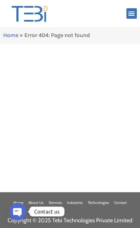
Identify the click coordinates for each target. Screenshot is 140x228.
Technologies (98, 202)
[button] (131, 13)
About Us (36, 202)
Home (10, 35)
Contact (120, 202)
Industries (75, 202)
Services (55, 202)
